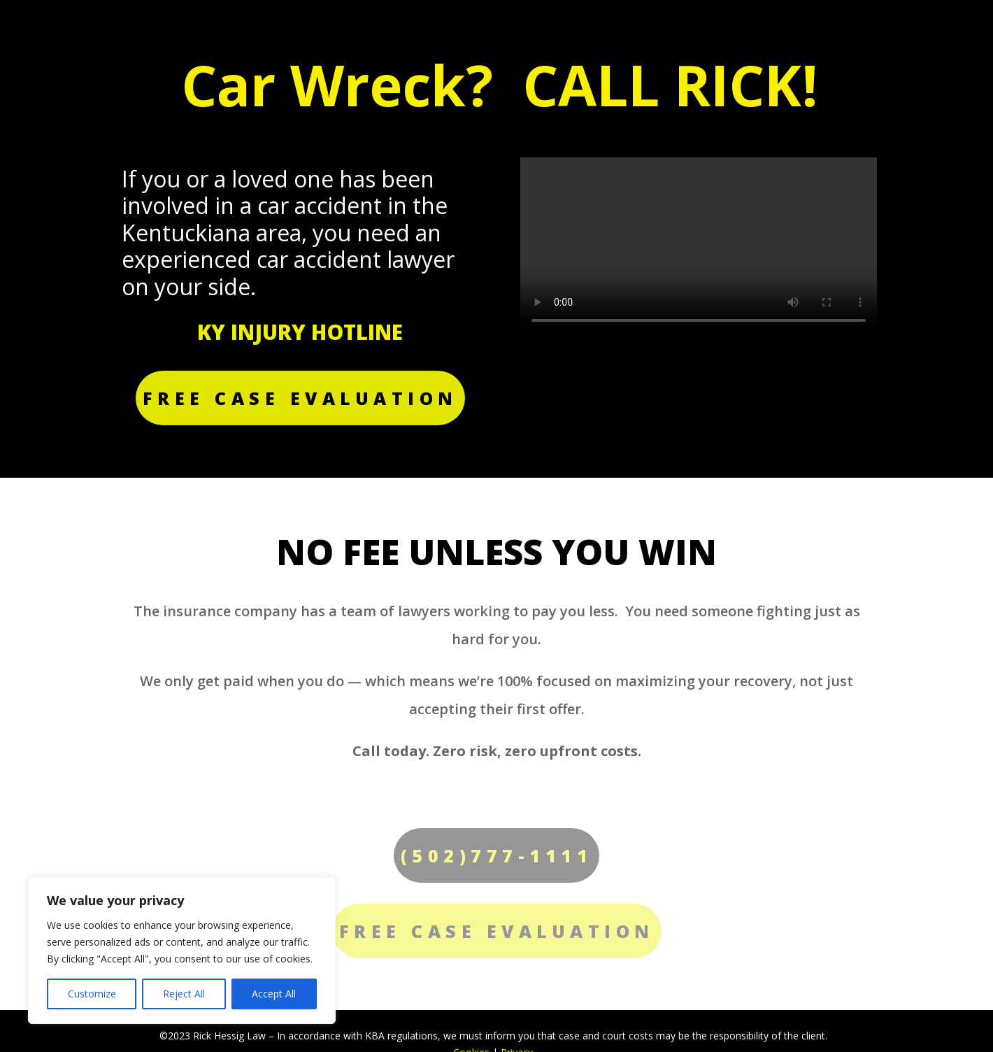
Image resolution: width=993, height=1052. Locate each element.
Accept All (274, 993)
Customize (92, 993)
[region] (182, 950)
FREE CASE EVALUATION (300, 398)
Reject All (184, 993)
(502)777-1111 (497, 855)
